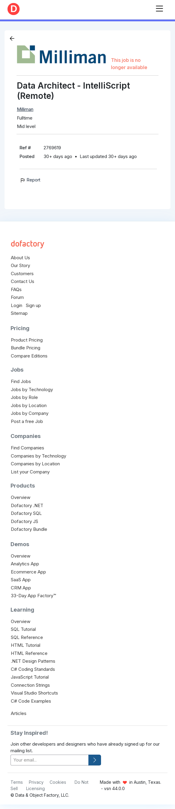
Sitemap (19, 313)
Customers (22, 273)
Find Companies (27, 448)
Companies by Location (35, 464)
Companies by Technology (38, 456)
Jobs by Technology (32, 389)
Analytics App (25, 564)
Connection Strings (30, 685)
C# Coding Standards (33, 669)
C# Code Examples (31, 701)
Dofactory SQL (26, 513)
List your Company (30, 472)
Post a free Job (27, 421)
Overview (20, 497)
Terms (17, 782)
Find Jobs (21, 381)
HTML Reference (29, 653)
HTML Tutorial (25, 645)
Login (16, 305)
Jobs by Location (29, 405)
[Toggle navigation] (159, 7)
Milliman (25, 109)
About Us (20, 257)
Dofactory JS (24, 521)
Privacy (36, 782)
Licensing (35, 788)
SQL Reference (27, 637)
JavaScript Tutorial (30, 677)
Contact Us (22, 281)
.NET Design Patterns (33, 661)
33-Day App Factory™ (33, 595)
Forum (17, 297)
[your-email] (50, 760)
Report (30, 179)
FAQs (16, 289)
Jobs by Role (24, 397)
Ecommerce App (28, 572)
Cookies (58, 782)
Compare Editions (29, 356)
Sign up (33, 305)
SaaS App (21, 579)
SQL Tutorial (23, 629)
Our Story (20, 265)
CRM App (21, 588)
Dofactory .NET (27, 505)
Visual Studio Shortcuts (34, 693)
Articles (18, 713)
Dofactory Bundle (29, 529)
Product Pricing (27, 340)
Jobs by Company (29, 413)
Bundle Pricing (25, 348)
